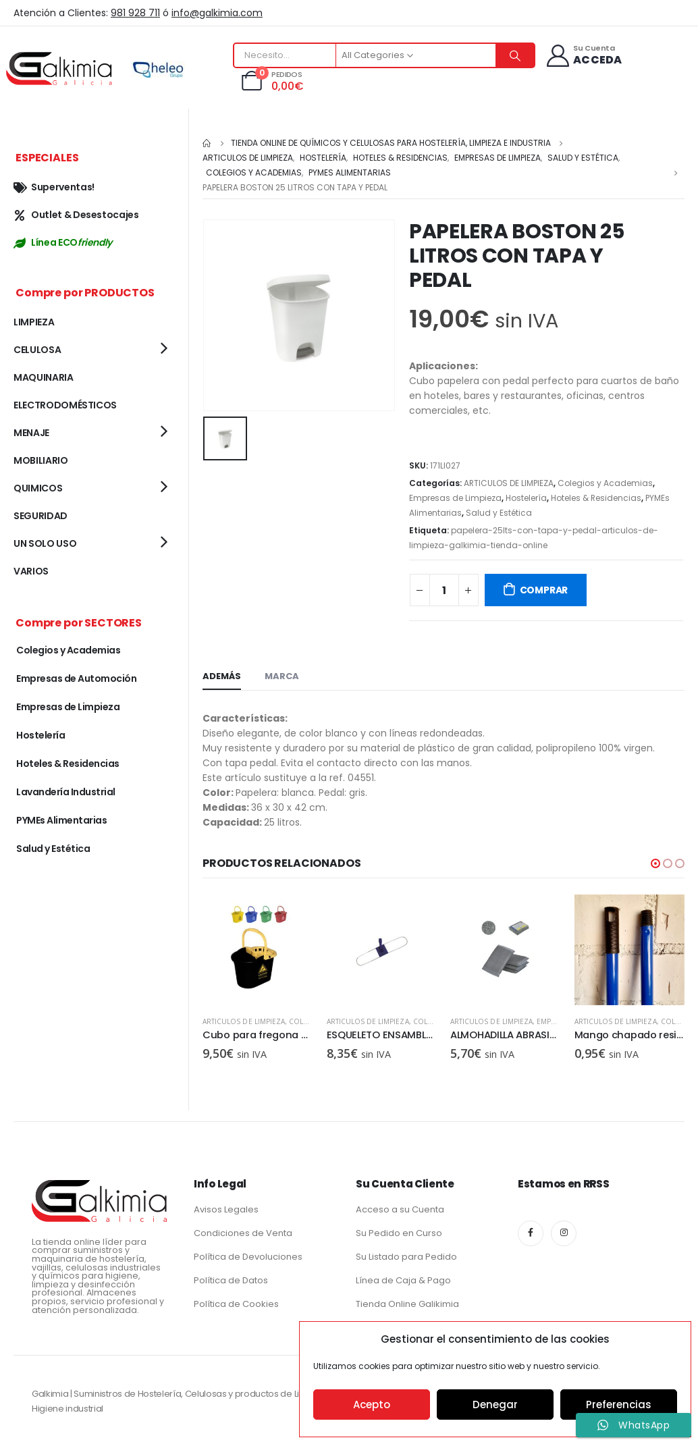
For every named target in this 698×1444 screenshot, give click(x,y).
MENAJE (31, 432)
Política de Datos (231, 1279)
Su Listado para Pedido (406, 1255)
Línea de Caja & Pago (403, 1279)
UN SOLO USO (45, 543)
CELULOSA (37, 349)
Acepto (371, 1404)
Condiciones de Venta (243, 1231)
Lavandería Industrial (65, 792)
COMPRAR (544, 590)
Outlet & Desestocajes (76, 214)
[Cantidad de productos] (444, 590)
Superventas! (54, 187)
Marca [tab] (282, 676)
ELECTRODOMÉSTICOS (65, 405)
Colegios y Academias (605, 483)
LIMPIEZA (34, 322)
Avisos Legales (226, 1208)
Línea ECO (63, 242)
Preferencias (618, 1404)
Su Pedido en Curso (399, 1231)
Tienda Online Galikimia (407, 1302)
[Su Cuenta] (583, 56)
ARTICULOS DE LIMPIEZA (509, 483)
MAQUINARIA (44, 377)
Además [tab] (222, 676)
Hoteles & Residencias (596, 498)
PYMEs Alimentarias (61, 820)
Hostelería (526, 498)
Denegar (495, 1404)
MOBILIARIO (41, 460)
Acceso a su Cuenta (400, 1208)
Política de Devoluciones (248, 1255)
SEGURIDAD (41, 516)
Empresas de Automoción (76, 678)
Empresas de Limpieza (455, 498)
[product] (258, 949)
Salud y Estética (499, 512)
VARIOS (31, 571)
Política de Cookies (236, 1302)
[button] (655, 863)
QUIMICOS (38, 488)
